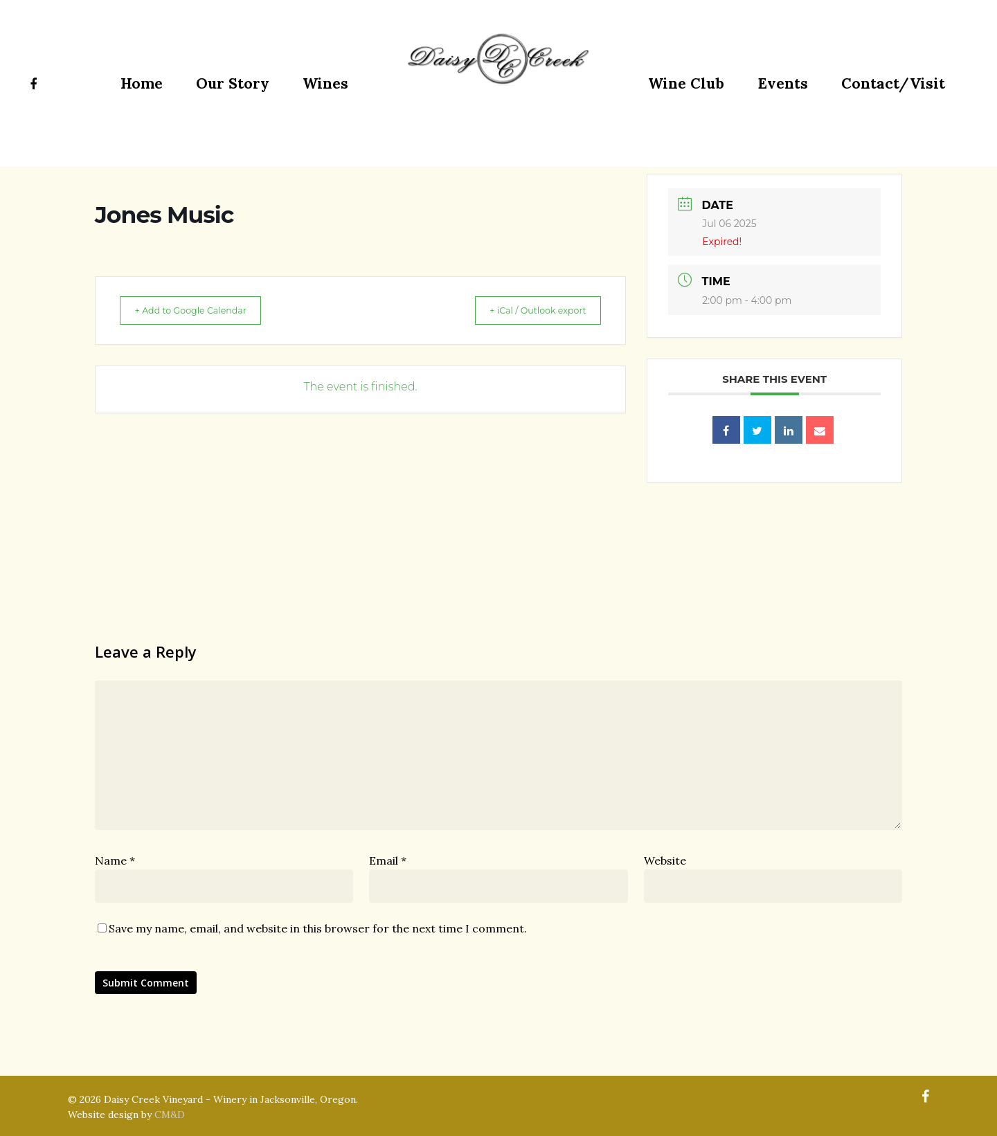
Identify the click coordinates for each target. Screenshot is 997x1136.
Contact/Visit (893, 83)
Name (115, 860)
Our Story (232, 83)
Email (387, 860)
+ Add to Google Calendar (201, 310)
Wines (325, 83)
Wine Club (686, 83)
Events (782, 83)
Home (141, 83)
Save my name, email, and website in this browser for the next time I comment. (318, 928)
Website (665, 860)
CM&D (169, 1114)
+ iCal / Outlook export (527, 310)
